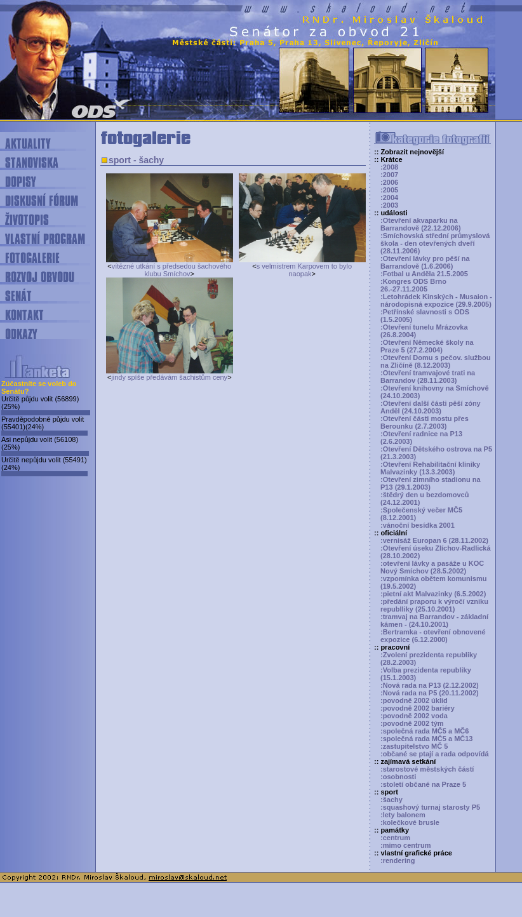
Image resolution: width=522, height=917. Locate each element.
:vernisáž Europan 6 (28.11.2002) (434, 540)
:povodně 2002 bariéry (417, 708)
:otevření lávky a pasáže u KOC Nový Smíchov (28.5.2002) (432, 567)
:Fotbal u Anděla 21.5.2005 (424, 274)
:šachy (391, 799)
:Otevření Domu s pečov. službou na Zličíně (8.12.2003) (435, 361)
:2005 (389, 190)
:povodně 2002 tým (412, 723)
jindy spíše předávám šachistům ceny (169, 377)
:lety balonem (402, 815)
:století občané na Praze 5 (423, 784)
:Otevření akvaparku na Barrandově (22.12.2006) (420, 224)
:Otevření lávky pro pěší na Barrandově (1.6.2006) (425, 262)
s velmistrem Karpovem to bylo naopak (304, 270)
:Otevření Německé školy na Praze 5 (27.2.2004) (427, 346)
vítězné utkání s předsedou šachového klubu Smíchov (171, 270)
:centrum (395, 837)
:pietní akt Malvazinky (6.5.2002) (433, 594)
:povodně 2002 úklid (414, 700)
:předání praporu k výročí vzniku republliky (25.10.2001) (434, 605)
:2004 (389, 197)
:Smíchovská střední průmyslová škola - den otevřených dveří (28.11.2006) (435, 243)
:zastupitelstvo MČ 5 (414, 746)
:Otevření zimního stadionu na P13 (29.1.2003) (430, 483)
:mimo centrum (405, 845)
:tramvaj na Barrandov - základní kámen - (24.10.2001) (434, 620)
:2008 (389, 167)
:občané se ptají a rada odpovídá (434, 754)
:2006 (389, 182)
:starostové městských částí (427, 769)
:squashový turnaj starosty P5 (430, 807)
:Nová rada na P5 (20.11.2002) (429, 693)
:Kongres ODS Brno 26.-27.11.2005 (413, 285)
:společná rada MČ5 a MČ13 (426, 738)
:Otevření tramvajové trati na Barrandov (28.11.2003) (427, 376)
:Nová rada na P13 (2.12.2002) (429, 685)
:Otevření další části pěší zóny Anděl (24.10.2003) (430, 407)
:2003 (389, 205)
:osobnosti (398, 776)
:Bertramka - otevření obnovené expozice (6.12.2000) (433, 635)
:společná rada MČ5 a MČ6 (424, 731)
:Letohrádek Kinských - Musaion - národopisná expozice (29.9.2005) (436, 300)
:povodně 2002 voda (414, 716)
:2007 (389, 174)
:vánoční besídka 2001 (417, 525)
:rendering (397, 860)
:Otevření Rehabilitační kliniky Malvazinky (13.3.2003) (430, 468)
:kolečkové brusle (409, 822)
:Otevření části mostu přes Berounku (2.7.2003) (424, 422)
